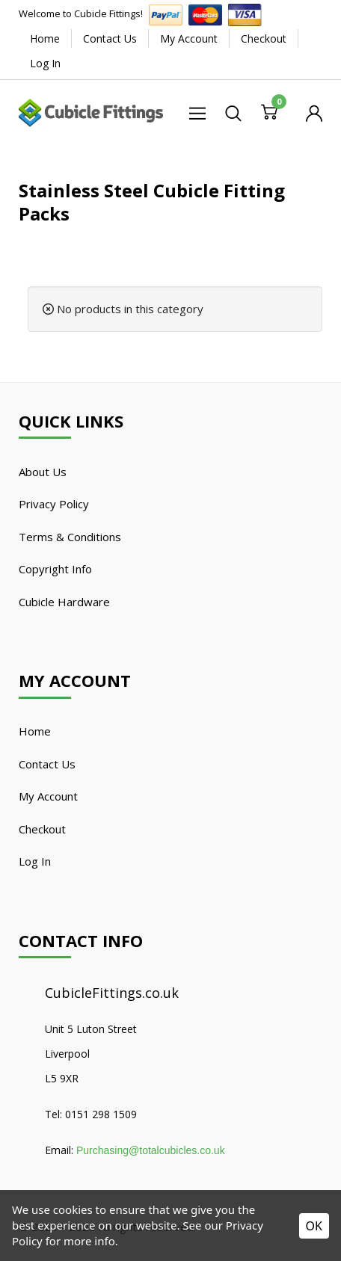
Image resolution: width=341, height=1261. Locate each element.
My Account (189, 38)
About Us (43, 471)
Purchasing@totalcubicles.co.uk (150, 1150)
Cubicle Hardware (64, 601)
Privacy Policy (54, 503)
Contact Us (110, 38)
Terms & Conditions (70, 536)
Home (45, 38)
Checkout (263, 38)
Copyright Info (55, 568)
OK (314, 1226)
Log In (45, 63)
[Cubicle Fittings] (91, 111)
